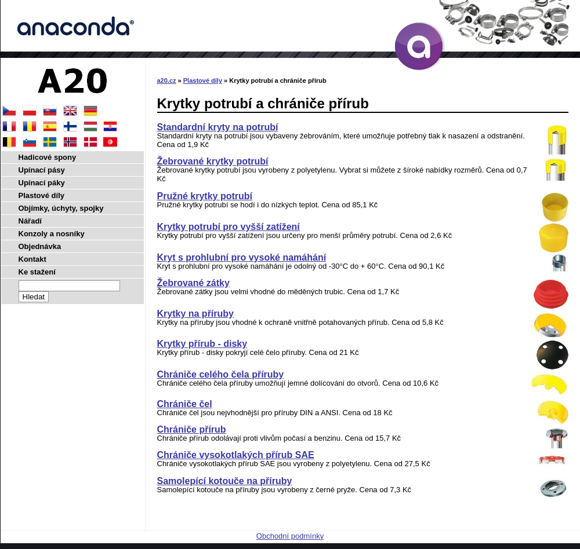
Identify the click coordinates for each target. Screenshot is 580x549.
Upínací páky (42, 182)
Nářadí (30, 221)
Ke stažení (37, 272)
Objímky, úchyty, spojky (61, 208)
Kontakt (32, 259)
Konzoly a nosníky (52, 233)
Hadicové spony (48, 157)
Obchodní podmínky (290, 536)
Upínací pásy (42, 170)
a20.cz (166, 80)
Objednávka (40, 246)
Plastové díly (202, 80)
